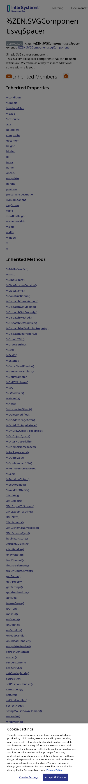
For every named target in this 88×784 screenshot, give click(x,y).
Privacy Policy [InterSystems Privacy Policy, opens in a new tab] (54, 773)
